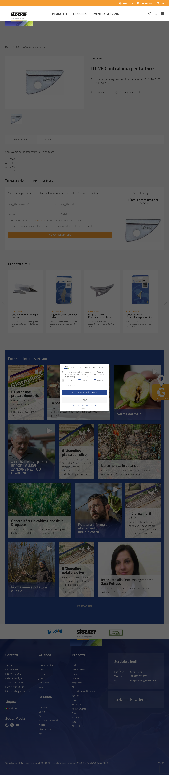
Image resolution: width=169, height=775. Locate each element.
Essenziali (67, 380)
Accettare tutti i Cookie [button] (84, 392)
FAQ (162, 3)
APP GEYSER (128, 3)
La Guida (80, 14)
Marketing (99, 380)
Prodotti (59, 14)
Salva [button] (84, 399)
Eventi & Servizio (106, 14)
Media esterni (69, 385)
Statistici (83, 380)
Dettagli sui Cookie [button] (84, 408)
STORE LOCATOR (146, 3)
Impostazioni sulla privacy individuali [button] (84, 405)
